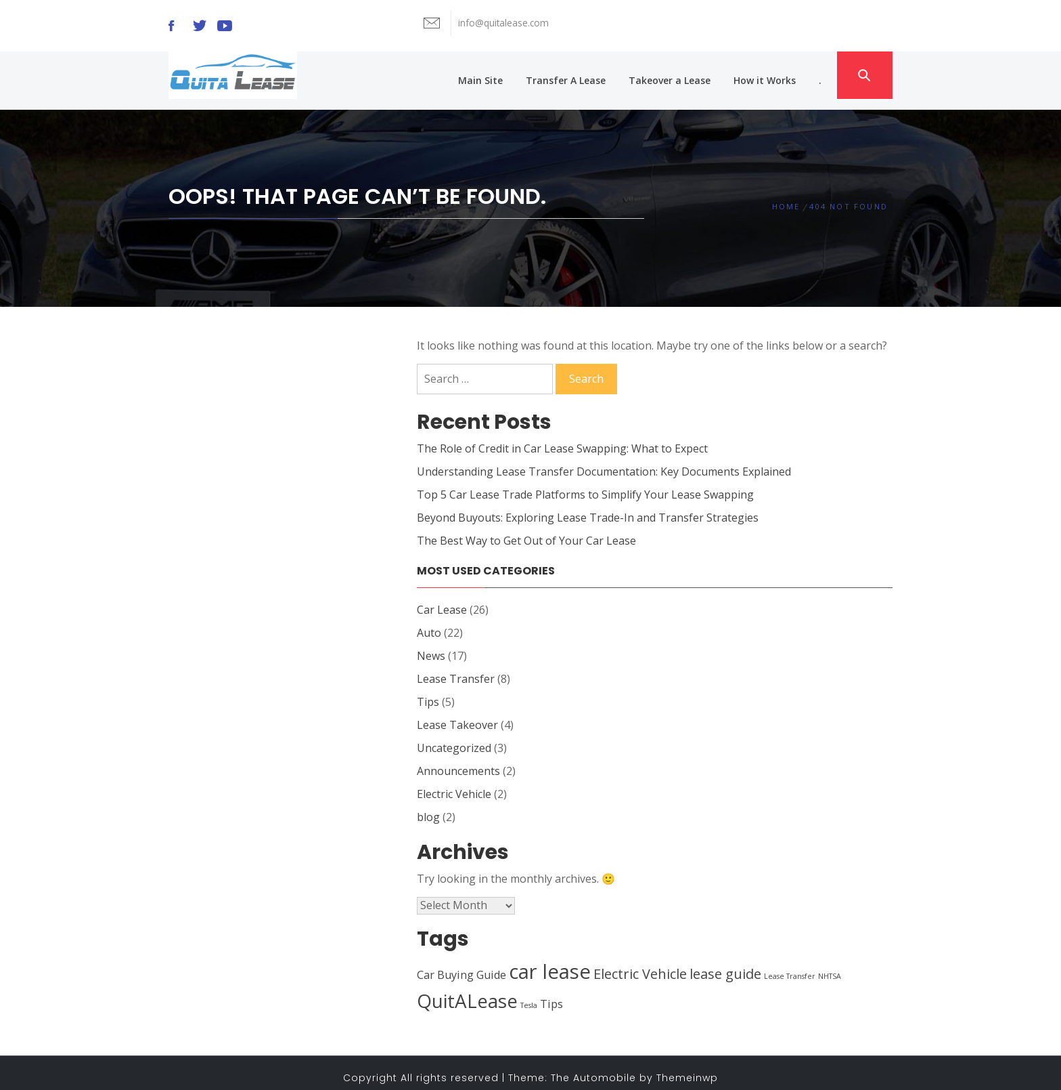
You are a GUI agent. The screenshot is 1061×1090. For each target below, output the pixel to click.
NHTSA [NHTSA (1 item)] (829, 965)
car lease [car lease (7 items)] (550, 960)
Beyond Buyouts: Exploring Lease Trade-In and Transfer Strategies (588, 506)
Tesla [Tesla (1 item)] (528, 994)
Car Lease (442, 598)
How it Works (770, 74)
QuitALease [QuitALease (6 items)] (467, 990)
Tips (428, 691)
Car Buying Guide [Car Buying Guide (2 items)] (461, 964)
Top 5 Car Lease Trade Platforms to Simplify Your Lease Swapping (585, 483)
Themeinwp (687, 1067)
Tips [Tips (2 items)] (551, 993)
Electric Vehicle (454, 783)
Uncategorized (454, 737)
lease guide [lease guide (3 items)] (725, 963)
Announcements (458, 760)
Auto (429, 621)
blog (428, 806)
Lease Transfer (456, 668)
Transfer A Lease (571, 74)
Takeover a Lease (675, 74)
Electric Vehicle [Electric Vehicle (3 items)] (640, 963)
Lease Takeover (457, 714)
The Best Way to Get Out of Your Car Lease (526, 529)
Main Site (486, 74)
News (431, 644)
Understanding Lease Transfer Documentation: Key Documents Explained (604, 460)
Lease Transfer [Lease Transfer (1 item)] (789, 965)
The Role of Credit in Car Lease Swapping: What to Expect (562, 437)
